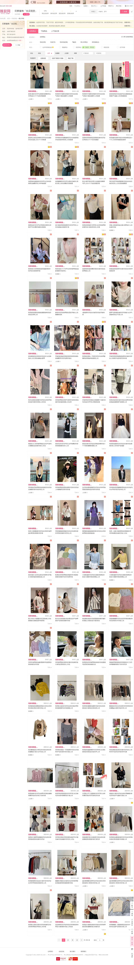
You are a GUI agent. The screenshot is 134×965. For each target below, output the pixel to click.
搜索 (124, 11)
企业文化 (61, 951)
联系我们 (83, 951)
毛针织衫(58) (64, 42)
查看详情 (128, 22)
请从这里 (6, 6)
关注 (27, 14)
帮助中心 (111, 6)
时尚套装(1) (95, 42)
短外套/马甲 (19, 28)
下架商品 (44, 31)
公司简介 (50, 951)
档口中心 (94, 6)
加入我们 (72, 951)
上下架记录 (55, 31)
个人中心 (77, 6)
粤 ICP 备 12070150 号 (55, 955)
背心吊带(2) (84, 42)
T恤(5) (74, 42)
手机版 (103, 6)
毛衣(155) (43, 42)
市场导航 (14, 18)
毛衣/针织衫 (11, 28)
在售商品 (33, 31)
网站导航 (119, 6)
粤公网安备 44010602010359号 (73, 955)
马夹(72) (52, 42)
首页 (70, 6)
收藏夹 (86, 6)
